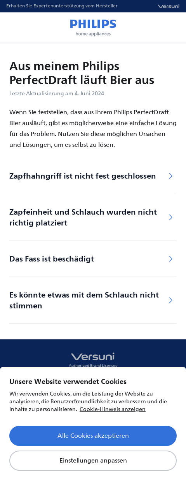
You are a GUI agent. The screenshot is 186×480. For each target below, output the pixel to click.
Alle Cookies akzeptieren (93, 436)
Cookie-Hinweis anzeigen (113, 409)
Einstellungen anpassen (93, 461)
